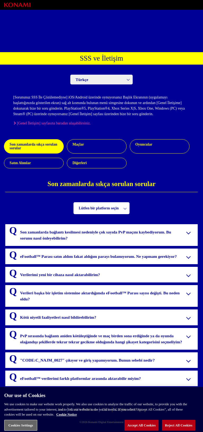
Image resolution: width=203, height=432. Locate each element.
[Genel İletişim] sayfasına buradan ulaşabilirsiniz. (54, 123)
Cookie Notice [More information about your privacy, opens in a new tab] (66, 416)
